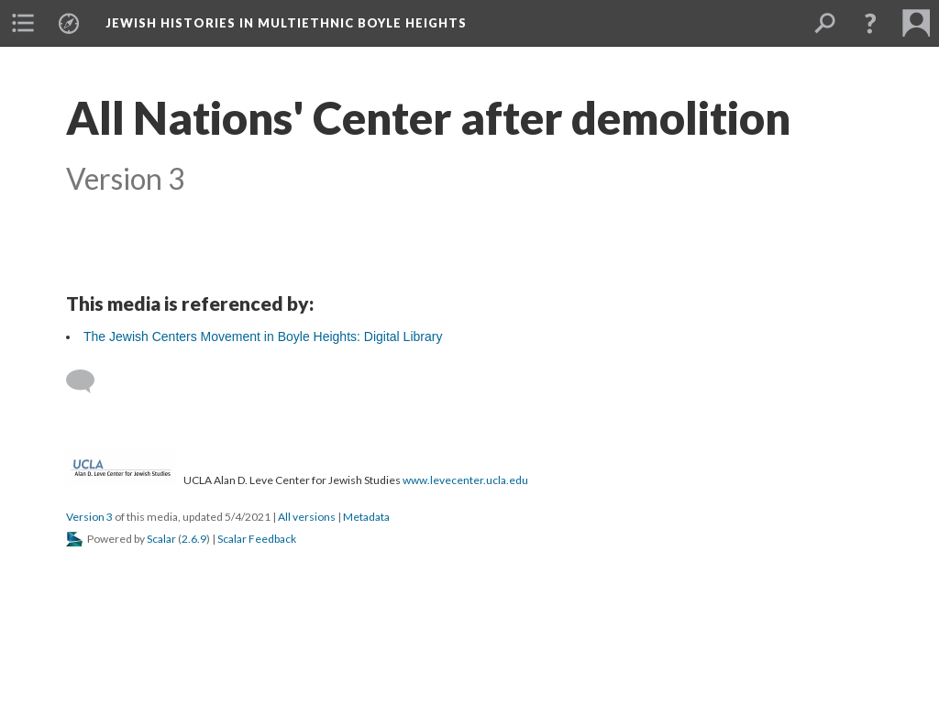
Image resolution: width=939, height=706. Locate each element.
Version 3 (89, 517)
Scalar (161, 539)
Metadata (366, 517)
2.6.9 (194, 539)
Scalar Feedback (256, 539)
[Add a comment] (88, 381)
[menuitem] (23, 23)
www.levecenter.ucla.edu (465, 480)
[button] (870, 23)
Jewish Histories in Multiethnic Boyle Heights (286, 23)
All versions (307, 517)
